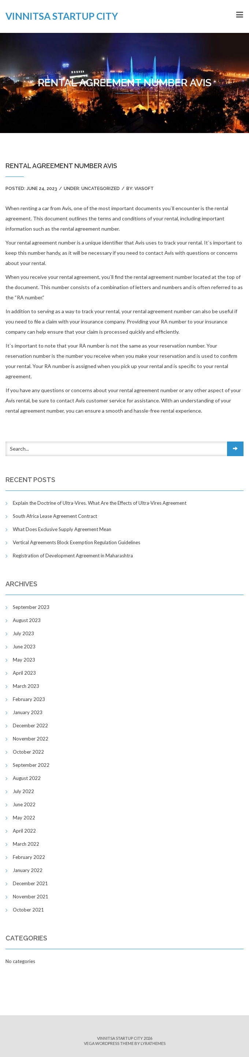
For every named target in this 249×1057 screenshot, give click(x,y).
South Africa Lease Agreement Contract (55, 516)
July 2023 (23, 633)
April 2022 (24, 831)
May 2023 (24, 660)
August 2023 (27, 620)
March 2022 (26, 844)
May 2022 (24, 818)
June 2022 (24, 804)
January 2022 (27, 870)
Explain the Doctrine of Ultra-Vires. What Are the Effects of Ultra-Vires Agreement (99, 503)
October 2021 (28, 910)
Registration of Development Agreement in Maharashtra (73, 555)
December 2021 (30, 883)
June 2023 (24, 646)
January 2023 (27, 712)
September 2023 (31, 607)
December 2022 (30, 725)
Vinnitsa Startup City (61, 16)
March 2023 (26, 686)
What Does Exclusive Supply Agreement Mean (62, 529)
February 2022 (29, 857)
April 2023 (24, 673)
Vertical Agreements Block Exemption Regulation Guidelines (76, 542)
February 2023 (29, 699)
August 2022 (27, 778)
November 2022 (30, 739)
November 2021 (30, 896)
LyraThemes (153, 1043)
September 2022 (31, 765)
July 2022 (23, 791)
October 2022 (28, 752)
